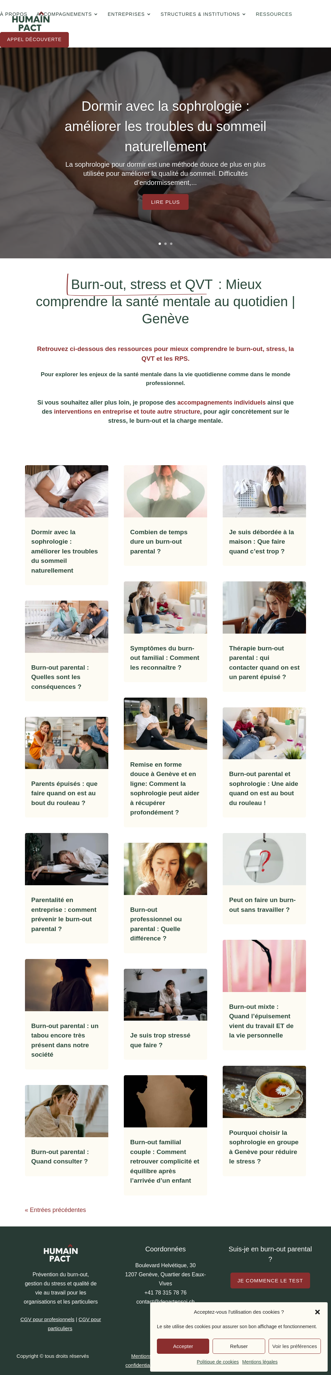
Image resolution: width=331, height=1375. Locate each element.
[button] (317, 1312)
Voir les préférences (294, 1346)
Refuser (239, 1346)
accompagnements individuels (221, 402)
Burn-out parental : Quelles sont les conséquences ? (60, 677)
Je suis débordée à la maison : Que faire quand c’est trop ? (261, 542)
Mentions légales (260, 1362)
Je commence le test (270, 1280)
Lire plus (165, 202)
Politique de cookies (218, 1362)
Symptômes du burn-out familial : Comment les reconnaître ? (164, 658)
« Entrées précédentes (55, 1210)
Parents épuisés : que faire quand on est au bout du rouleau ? (64, 793)
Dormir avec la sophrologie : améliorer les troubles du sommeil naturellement (165, 126)
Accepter (183, 1346)
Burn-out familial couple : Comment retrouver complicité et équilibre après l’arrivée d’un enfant (164, 1161)
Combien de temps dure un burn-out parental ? (159, 542)
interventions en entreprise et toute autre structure (127, 411)
